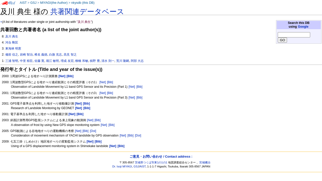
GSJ (33, 3)
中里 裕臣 (26, 61)
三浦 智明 (11, 61)
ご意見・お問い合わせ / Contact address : (161, 156)
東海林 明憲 (13, 48)
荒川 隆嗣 (122, 61)
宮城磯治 (204, 162)
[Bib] (110, 82)
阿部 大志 (137, 61)
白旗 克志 (55, 54)
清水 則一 (107, 61)
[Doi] (93, 131)
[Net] (102, 82)
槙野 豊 (95, 61)
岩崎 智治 (26, 54)
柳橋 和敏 (81, 61)
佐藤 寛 (39, 61)
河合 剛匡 (11, 42)
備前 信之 (11, 54)
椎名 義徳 (40, 54)
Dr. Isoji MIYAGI (122, 166)
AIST (23, 3)
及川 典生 (11, 36)
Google (303, 26)
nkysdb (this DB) (83, 3)
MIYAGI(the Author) (53, 3)
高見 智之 (70, 54)
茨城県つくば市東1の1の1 (151, 162)
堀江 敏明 (52, 61)
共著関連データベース (87, 12)
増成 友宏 (67, 61)
